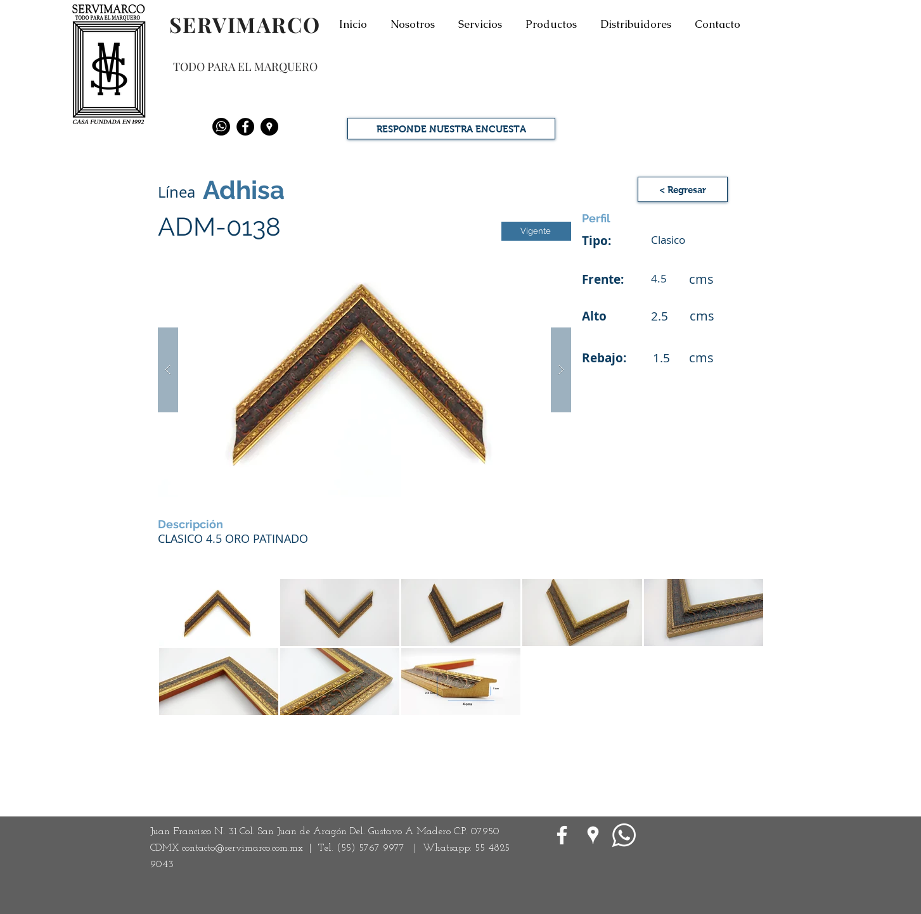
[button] (364, 369)
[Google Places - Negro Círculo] (269, 127)
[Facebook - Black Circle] (245, 127)
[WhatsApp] (624, 835)
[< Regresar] (683, 189)
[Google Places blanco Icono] (593, 835)
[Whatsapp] (221, 127)
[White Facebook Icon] (562, 835)
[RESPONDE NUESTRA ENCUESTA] (451, 128)
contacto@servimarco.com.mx (242, 848)
